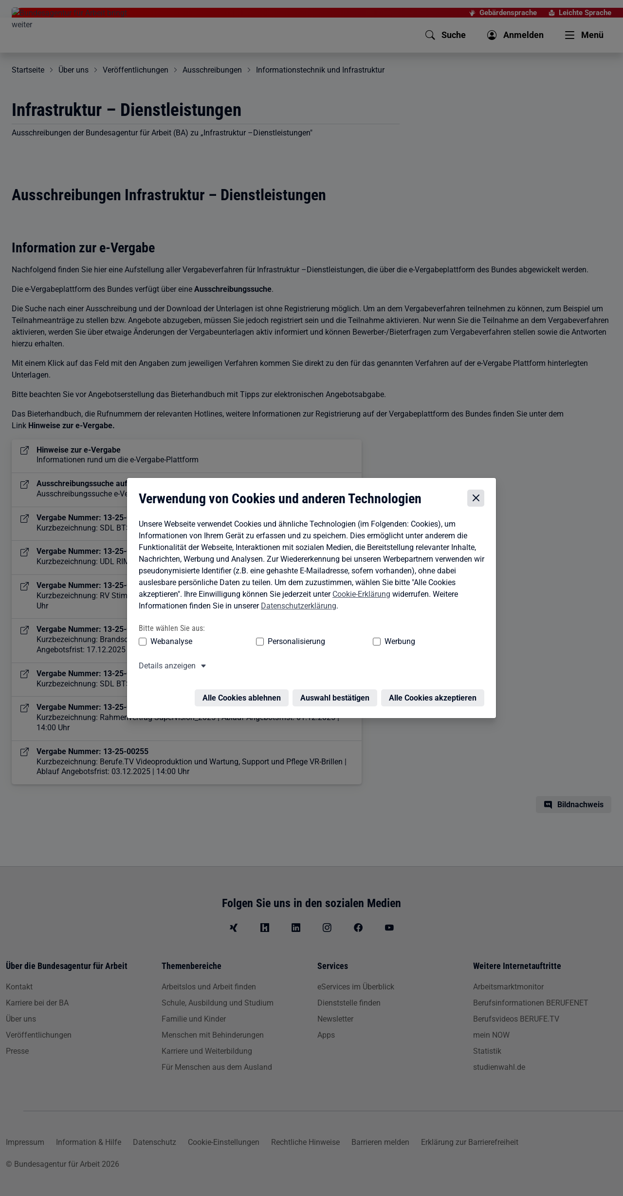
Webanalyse (169, 641)
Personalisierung (266, 641)
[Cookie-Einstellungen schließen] (478, 498)
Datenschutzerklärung (296, 605)
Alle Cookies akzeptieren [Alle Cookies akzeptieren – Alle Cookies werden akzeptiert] (435, 692)
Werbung (342, 641)
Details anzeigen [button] (164, 666)
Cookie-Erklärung (359, 594)
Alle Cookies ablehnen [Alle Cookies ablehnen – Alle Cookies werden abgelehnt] (244, 692)
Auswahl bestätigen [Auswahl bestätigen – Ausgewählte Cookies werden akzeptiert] (337, 692)
